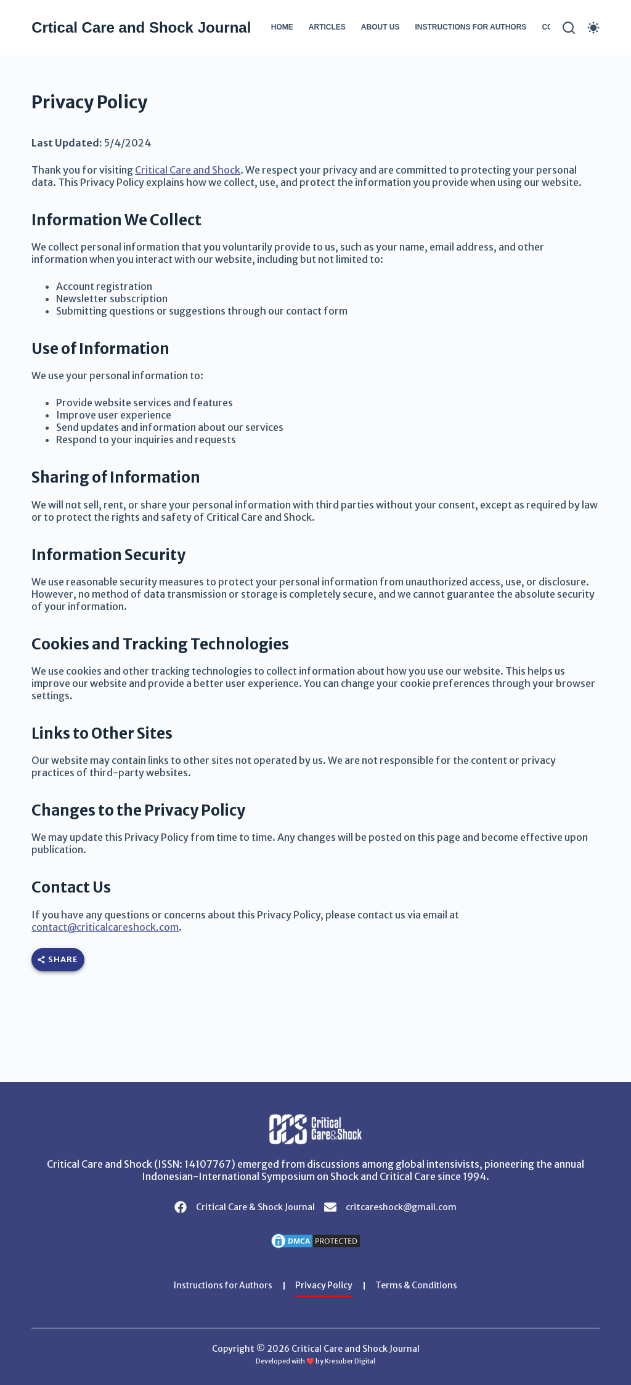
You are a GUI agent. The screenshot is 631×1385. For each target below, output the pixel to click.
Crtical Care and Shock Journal (141, 27)
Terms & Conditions (419, 1285)
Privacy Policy (325, 1285)
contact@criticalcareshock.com (105, 927)
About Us (380, 27)
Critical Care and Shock (187, 170)
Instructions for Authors (470, 27)
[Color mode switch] (593, 28)
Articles (327, 27)
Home (282, 27)
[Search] (569, 28)
